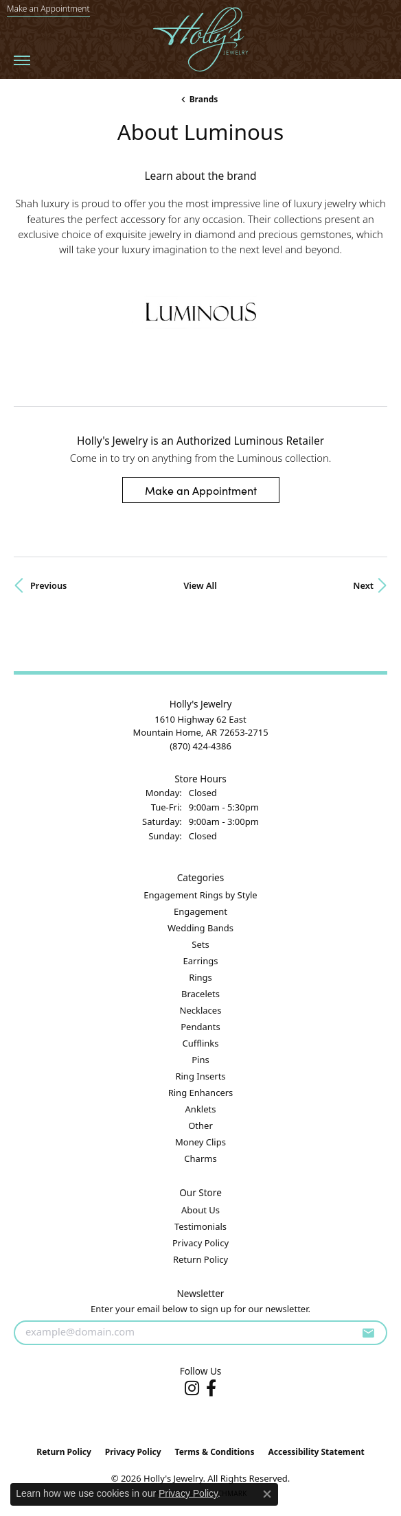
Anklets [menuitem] (200, 1109)
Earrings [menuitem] (200, 961)
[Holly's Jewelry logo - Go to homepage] (200, 39)
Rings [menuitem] (200, 977)
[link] (48, 8)
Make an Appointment (201, 490)
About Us (200, 1210)
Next (363, 585)
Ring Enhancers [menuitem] (200, 1092)
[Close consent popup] (267, 1494)
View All (200, 585)
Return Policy (200, 1259)
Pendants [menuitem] (200, 1027)
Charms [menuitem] (200, 1158)
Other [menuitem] (200, 1125)
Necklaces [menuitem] (201, 1010)
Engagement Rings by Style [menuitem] (200, 895)
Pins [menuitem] (200, 1059)
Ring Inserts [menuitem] (200, 1076)
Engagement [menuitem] (200, 911)
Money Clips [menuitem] (200, 1142)
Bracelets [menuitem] (200, 994)
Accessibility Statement (316, 1452)
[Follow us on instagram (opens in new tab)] (192, 1388)
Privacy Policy (200, 1243)
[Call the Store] (200, 746)
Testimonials (200, 1226)
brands (204, 99)
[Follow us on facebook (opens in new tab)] (211, 1388)
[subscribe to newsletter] (368, 1333)
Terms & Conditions (215, 1452)
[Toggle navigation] (22, 60)
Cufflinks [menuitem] (200, 1043)
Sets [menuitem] (200, 944)
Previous (48, 585)
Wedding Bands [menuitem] (200, 928)
